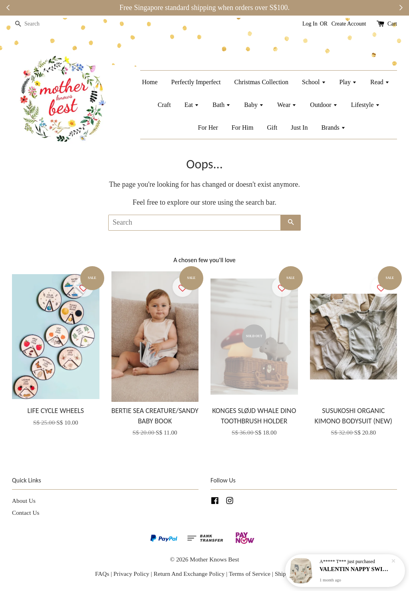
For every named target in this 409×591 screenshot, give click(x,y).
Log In (310, 24)
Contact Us (25, 512)
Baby (254, 104)
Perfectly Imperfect (196, 82)
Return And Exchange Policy (188, 573)
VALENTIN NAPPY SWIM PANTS (355, 569)
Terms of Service (250, 573)
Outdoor (323, 104)
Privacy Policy (131, 573)
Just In (299, 127)
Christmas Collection (261, 82)
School (314, 82)
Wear (286, 104)
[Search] (36, 24)
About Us (24, 500)
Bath (221, 104)
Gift (272, 127)
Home (149, 82)
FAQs (102, 573)
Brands (333, 127)
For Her (208, 127)
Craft (164, 104)
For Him (243, 127)
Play (348, 82)
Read (379, 82)
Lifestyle (365, 104)
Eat (192, 104)
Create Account (349, 24)
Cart (392, 24)
